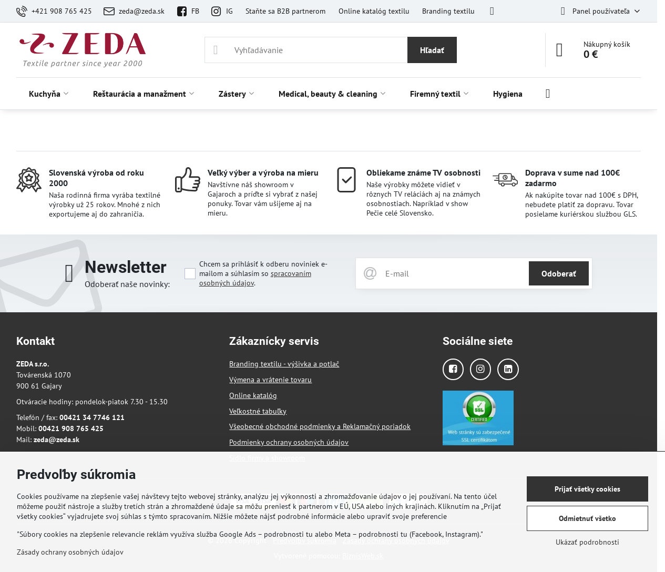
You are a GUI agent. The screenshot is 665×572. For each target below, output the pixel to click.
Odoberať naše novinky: (127, 284)
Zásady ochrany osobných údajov (70, 552)
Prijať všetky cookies (587, 489)
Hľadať (432, 50)
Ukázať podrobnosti (587, 542)
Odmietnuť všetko (587, 518)
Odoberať (558, 273)
